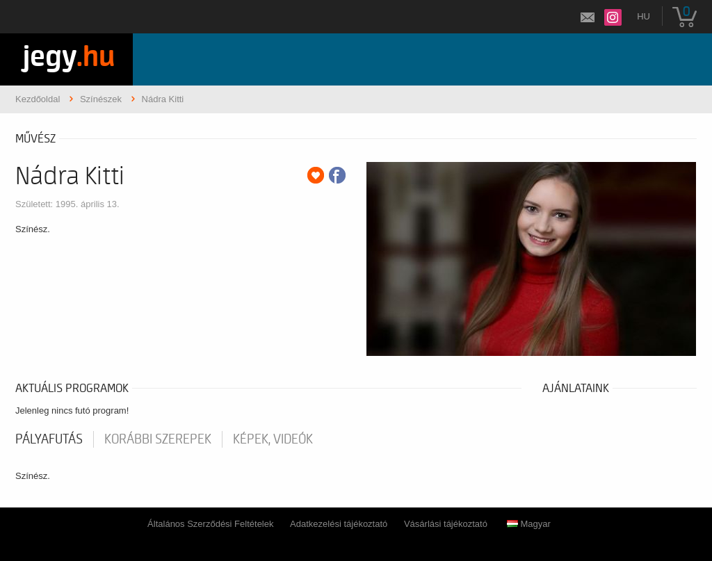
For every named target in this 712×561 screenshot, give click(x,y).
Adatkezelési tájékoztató (338, 524)
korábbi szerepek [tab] (157, 439)
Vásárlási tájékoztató (445, 524)
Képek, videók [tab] (273, 439)
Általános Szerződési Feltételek (210, 524)
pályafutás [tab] (49, 439)
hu (643, 16)
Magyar (529, 524)
